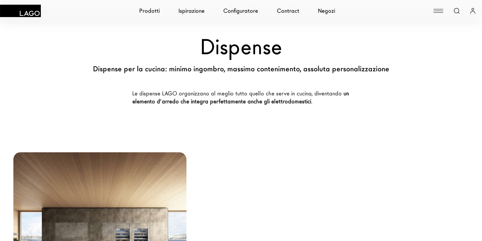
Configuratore (240, 11)
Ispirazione (191, 11)
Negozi (326, 11)
